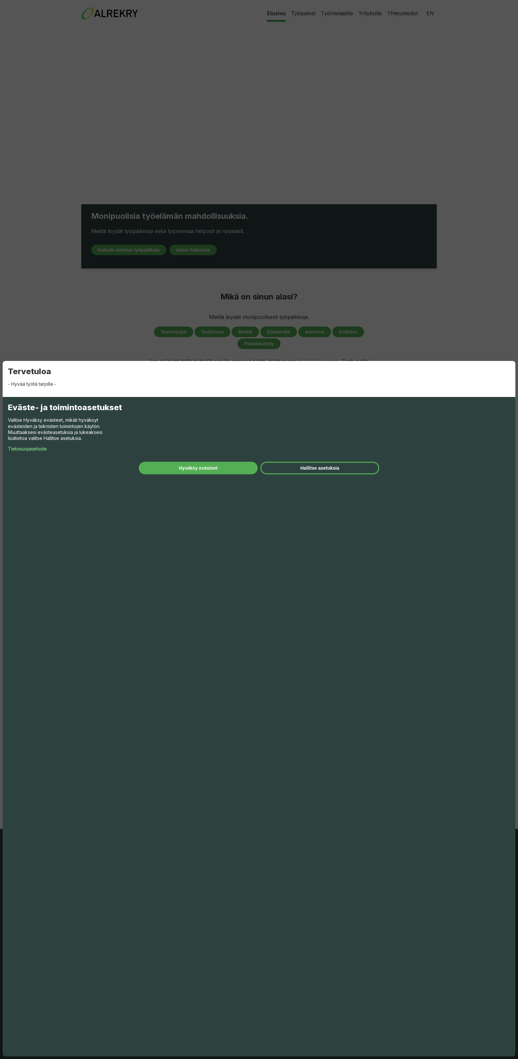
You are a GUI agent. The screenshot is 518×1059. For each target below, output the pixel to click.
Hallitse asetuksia (319, 468)
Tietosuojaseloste (27, 448)
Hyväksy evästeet (198, 468)
